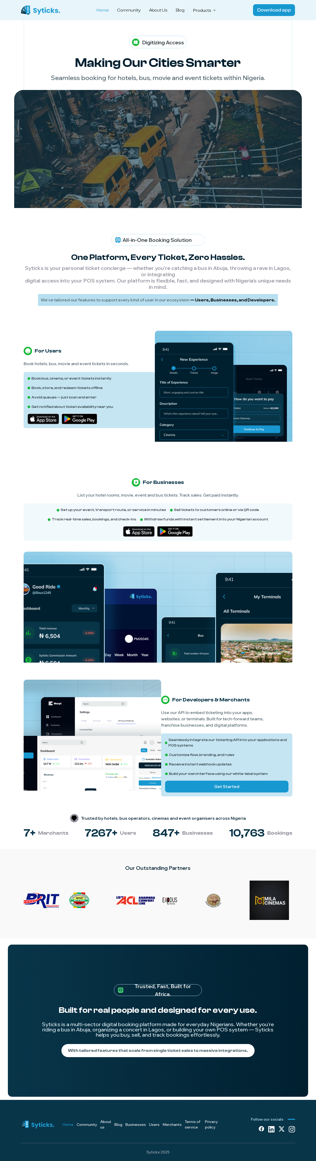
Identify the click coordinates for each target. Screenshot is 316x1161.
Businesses (135, 1124)
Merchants (172, 1124)
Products (205, 10)
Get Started (226, 786)
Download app (274, 10)
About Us (158, 10)
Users (154, 1124)
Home (103, 10)
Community (129, 10)
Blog (180, 10)
